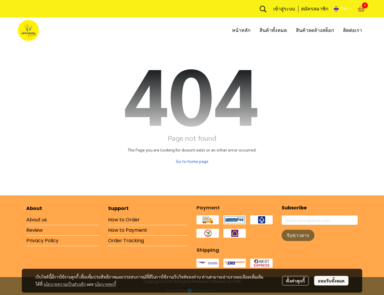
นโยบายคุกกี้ (105, 284)
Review (34, 230)
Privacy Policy (42, 240)
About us (36, 219)
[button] (263, 9)
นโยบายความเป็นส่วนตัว (65, 284)
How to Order (124, 219)
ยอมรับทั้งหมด (331, 280)
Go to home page (192, 161)
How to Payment (127, 230)
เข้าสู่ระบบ (284, 8)
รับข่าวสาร (298, 235)
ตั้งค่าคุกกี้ (295, 280)
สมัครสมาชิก (314, 8)
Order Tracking (126, 240)
